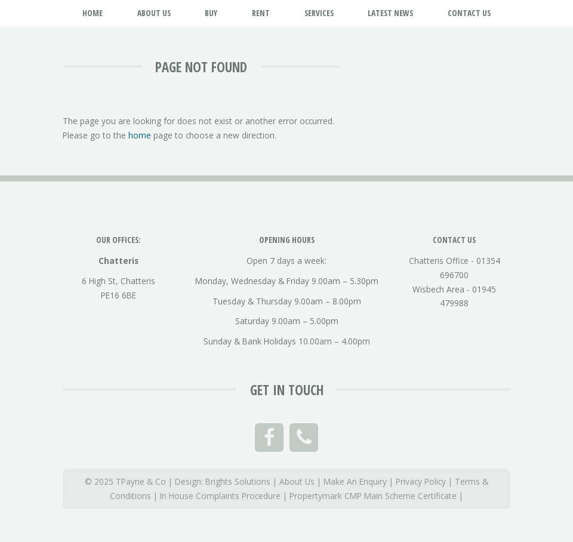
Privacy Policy (421, 481)
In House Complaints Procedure (220, 495)
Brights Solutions (237, 481)
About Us (297, 481)
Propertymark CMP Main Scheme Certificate (373, 495)
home (139, 135)
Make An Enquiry (355, 481)
